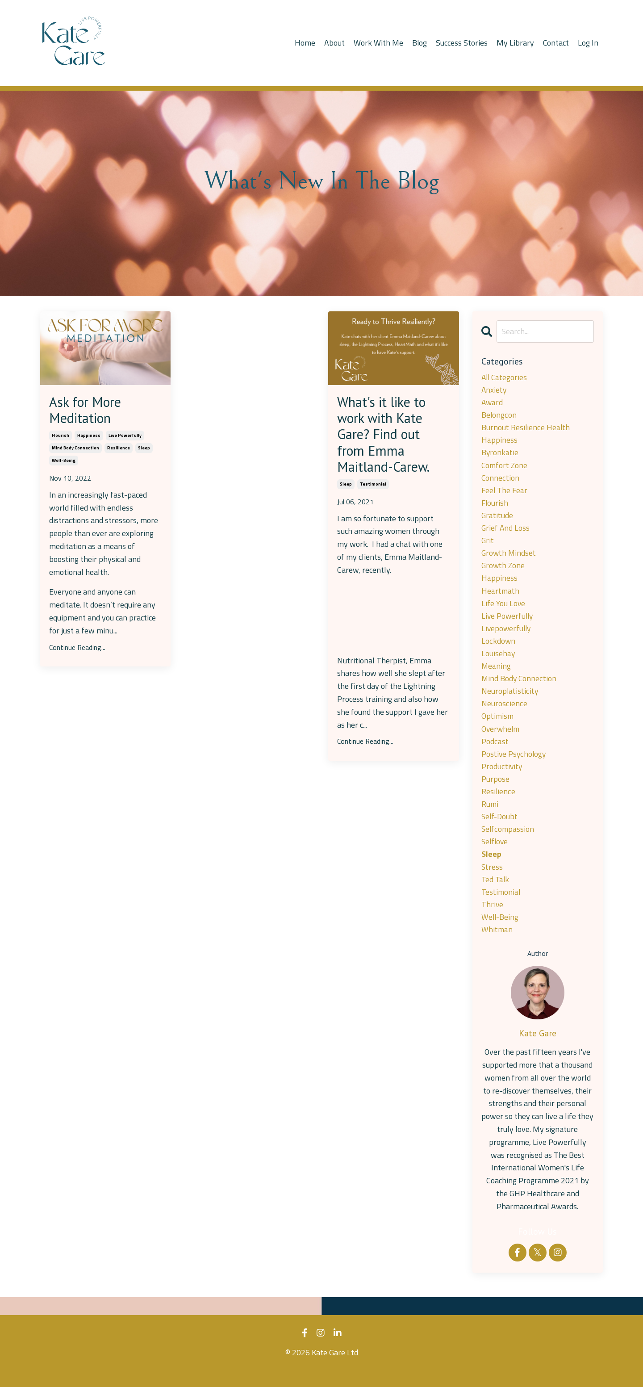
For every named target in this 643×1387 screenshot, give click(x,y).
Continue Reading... (77, 649)
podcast (494, 750)
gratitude (497, 519)
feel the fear (505, 493)
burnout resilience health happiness (525, 435)
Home (304, 43)
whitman (497, 943)
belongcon (499, 416)
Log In (588, 43)
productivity (501, 776)
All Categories (505, 377)
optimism (497, 725)
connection (500, 480)
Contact (556, 43)
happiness (88, 437)
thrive (492, 918)
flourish (60, 437)
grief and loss (505, 532)
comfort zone (505, 467)
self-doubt (500, 827)
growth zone (503, 570)
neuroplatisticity (510, 699)
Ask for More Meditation (88, 411)
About (333, 43)
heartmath (500, 596)
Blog (418, 43)
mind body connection (75, 449)
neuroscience (503, 712)
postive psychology (514, 763)
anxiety (494, 390)
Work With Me (377, 43)
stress (492, 879)
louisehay (498, 660)
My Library (515, 43)
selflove (495, 853)
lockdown (498, 647)
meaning (496, 673)
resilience (118, 449)
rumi (490, 815)
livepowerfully (507, 635)
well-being (63, 462)
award (492, 403)
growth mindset (509, 557)
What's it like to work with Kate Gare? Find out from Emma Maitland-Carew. (386, 437)
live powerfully (125, 437)
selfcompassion (508, 840)
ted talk (495, 892)
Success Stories (461, 43)
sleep (144, 449)
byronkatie (500, 454)
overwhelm (501, 738)
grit (487, 545)
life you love (503, 609)
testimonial (373, 489)
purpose (495, 789)
